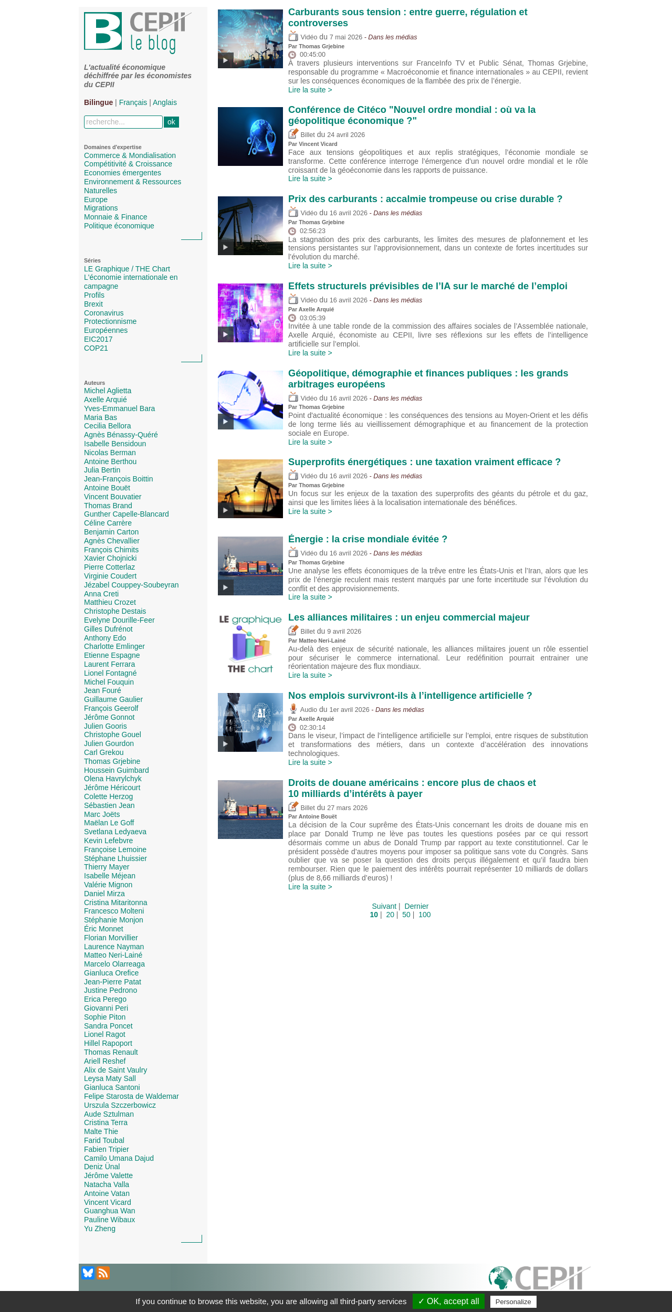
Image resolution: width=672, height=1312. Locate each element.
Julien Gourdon (109, 743)
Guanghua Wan (109, 1210)
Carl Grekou (103, 752)
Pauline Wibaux (109, 1219)
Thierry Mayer (106, 867)
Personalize (513, 1302)
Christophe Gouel (112, 734)
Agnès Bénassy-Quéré (121, 435)
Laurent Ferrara (109, 664)
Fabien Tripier (106, 1149)
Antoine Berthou (110, 461)
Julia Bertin (102, 470)
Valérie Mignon (108, 884)
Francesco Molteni (114, 911)
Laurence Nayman (114, 946)
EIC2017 (98, 339)
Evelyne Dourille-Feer (119, 620)
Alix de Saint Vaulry (115, 1070)
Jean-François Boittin (118, 479)
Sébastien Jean (109, 805)
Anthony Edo (105, 638)
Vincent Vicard (107, 1202)
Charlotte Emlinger (114, 646)
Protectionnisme (110, 321)
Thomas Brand (108, 505)
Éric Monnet (103, 929)
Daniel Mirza (104, 893)
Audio (302, 709)
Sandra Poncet (108, 1026)
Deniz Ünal (102, 1166)
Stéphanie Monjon (113, 920)
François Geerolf (111, 708)
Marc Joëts (102, 814)
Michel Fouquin (109, 682)
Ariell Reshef (104, 1061)
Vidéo (302, 37)
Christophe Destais (115, 611)
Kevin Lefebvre (108, 840)
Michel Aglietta (107, 390)
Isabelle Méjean (109, 876)
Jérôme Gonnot (109, 717)
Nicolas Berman (110, 452)
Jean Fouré (102, 690)
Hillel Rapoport (108, 1043)
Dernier (417, 906)
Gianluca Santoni (112, 1087)
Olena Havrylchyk (113, 778)
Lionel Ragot (104, 1034)
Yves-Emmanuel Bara (119, 408)
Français (133, 102)
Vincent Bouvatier (112, 496)
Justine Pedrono (110, 990)
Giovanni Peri (106, 1008)
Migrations (101, 208)
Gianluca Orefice (111, 973)
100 (424, 914)
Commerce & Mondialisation (130, 155)
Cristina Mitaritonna (116, 902)
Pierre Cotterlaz (109, 567)
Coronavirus (103, 313)
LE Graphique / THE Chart (127, 269)
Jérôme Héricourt (112, 787)
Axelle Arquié (105, 399)
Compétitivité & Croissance (128, 164)
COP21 (96, 348)
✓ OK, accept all (448, 1301)
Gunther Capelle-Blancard (126, 514)
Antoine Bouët (107, 488)
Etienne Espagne (112, 655)
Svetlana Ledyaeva (115, 831)
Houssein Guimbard (116, 770)
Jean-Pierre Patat (112, 982)
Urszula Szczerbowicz (120, 1105)
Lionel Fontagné (110, 673)
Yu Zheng (100, 1228)
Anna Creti (101, 594)
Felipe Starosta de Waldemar (131, 1096)
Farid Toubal (104, 1140)
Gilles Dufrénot (108, 629)
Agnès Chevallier (112, 541)
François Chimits (111, 549)
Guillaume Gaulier (113, 699)
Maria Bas (100, 417)
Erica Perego (105, 999)
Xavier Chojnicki (110, 558)
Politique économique (119, 226)
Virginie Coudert (110, 576)
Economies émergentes (122, 173)
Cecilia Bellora (107, 426)
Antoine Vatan (107, 1193)
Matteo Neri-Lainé (113, 955)
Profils (94, 295)
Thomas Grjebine (112, 761)
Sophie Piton (104, 1017)
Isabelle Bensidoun (115, 443)
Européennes (106, 330)
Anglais (165, 102)
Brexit (93, 304)
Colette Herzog (108, 796)
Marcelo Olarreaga (114, 964)
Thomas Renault (111, 1052)
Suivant (384, 906)
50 (406, 914)
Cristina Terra (106, 1122)
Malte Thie (101, 1131)
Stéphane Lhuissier (115, 858)
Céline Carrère (108, 523)
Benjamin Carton (111, 532)
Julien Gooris (105, 726)
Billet (301, 135)
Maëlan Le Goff (109, 822)
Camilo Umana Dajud (119, 1158)
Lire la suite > (310, 90)
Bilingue (98, 102)
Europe (96, 199)
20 (390, 914)
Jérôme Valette (108, 1175)
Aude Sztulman (109, 1114)
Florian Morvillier (111, 937)
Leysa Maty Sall (110, 1078)
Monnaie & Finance (116, 217)
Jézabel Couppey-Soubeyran (131, 585)
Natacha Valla (106, 1184)
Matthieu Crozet (110, 602)
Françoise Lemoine (115, 849)
